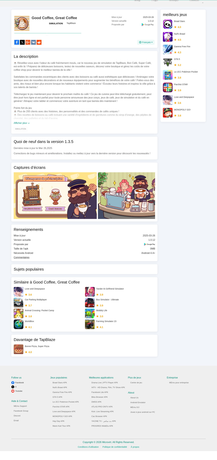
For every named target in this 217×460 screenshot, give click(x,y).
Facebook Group (21, 420)
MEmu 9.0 (134, 416)
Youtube (18, 400)
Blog (133, 4)
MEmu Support (20, 415)
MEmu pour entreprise (179, 391)
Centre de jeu (136, 391)
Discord (17, 424)
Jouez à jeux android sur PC (142, 421)
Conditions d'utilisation (88, 456)
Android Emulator (137, 411)
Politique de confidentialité (114, 456)
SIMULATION (56, 25)
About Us (134, 406)
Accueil (189, 4)
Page (150, 4)
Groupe (169, 4)
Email (16, 429)
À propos (135, 456)
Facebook (19, 391)
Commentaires (21, 266)
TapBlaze (71, 25)
